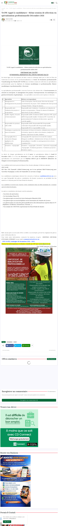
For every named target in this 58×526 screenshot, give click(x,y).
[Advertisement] (29, 33)
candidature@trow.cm (47, 176)
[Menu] (2, 2)
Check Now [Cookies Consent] (12, 518)
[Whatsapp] (26, 345)
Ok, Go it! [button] (7, 521)
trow (7, 8)
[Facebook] (10, 345)
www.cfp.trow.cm (44, 244)
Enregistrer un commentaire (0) (29, 400)
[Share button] (32, 345)
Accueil (3, 8)
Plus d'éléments (51, 359)
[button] (52, 3)
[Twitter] (17, 345)
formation (9, 342)
